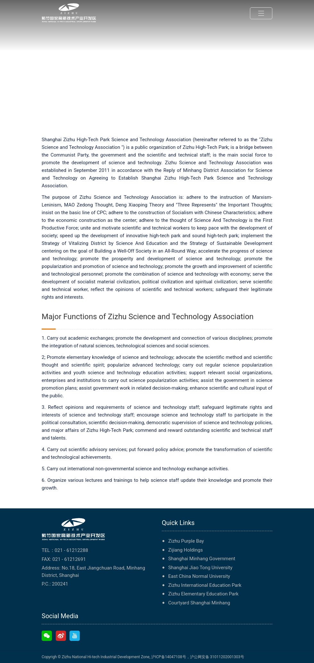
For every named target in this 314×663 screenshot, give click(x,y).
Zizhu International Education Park (204, 585)
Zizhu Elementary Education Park (203, 594)
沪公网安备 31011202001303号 (217, 657)
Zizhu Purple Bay (186, 541)
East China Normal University (199, 576)
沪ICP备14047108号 (168, 657)
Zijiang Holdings (185, 550)
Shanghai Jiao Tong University (200, 567)
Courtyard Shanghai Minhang (199, 603)
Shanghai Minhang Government (201, 559)
